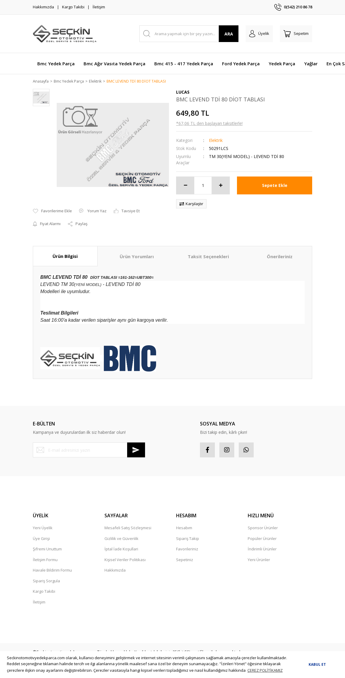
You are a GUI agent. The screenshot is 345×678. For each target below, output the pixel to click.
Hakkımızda (43, 7)
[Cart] (296, 33)
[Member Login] (259, 33)
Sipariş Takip (187, 538)
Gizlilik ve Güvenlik (121, 538)
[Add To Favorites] (52, 211)
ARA (228, 34)
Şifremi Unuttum (47, 549)
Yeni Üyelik (43, 528)
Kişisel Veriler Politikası (125, 560)
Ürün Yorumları (137, 256)
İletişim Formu (45, 560)
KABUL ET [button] (317, 664)
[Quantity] (203, 185)
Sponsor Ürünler (263, 528)
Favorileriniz (187, 549)
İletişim (99, 7)
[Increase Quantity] (221, 185)
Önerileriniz (279, 256)
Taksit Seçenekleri (208, 256)
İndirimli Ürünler (262, 549)
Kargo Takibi (73, 7)
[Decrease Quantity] (185, 185)
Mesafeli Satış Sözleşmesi (127, 528)
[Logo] (64, 34)
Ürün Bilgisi (65, 256)
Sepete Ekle (274, 185)
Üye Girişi (41, 538)
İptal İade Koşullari (121, 549)
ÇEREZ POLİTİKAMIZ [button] (265, 670)
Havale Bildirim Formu (52, 570)
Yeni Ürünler (259, 560)
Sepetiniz (184, 560)
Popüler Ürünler (262, 538)
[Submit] (136, 450)
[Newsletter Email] (89, 450)
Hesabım (184, 528)
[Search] (189, 33)
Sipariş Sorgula (46, 581)
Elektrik (216, 140)
